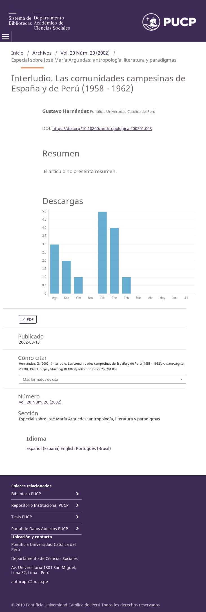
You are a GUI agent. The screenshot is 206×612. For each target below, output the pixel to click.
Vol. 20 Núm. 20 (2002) (85, 53)
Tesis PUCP (21, 516)
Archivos (42, 53)
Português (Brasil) (93, 448)
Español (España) (42, 448)
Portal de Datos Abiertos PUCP (39, 528)
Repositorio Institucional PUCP (39, 505)
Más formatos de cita (40, 379)
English (68, 448)
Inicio (17, 53)
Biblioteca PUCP (26, 493)
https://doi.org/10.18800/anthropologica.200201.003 (102, 128)
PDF (30, 319)
